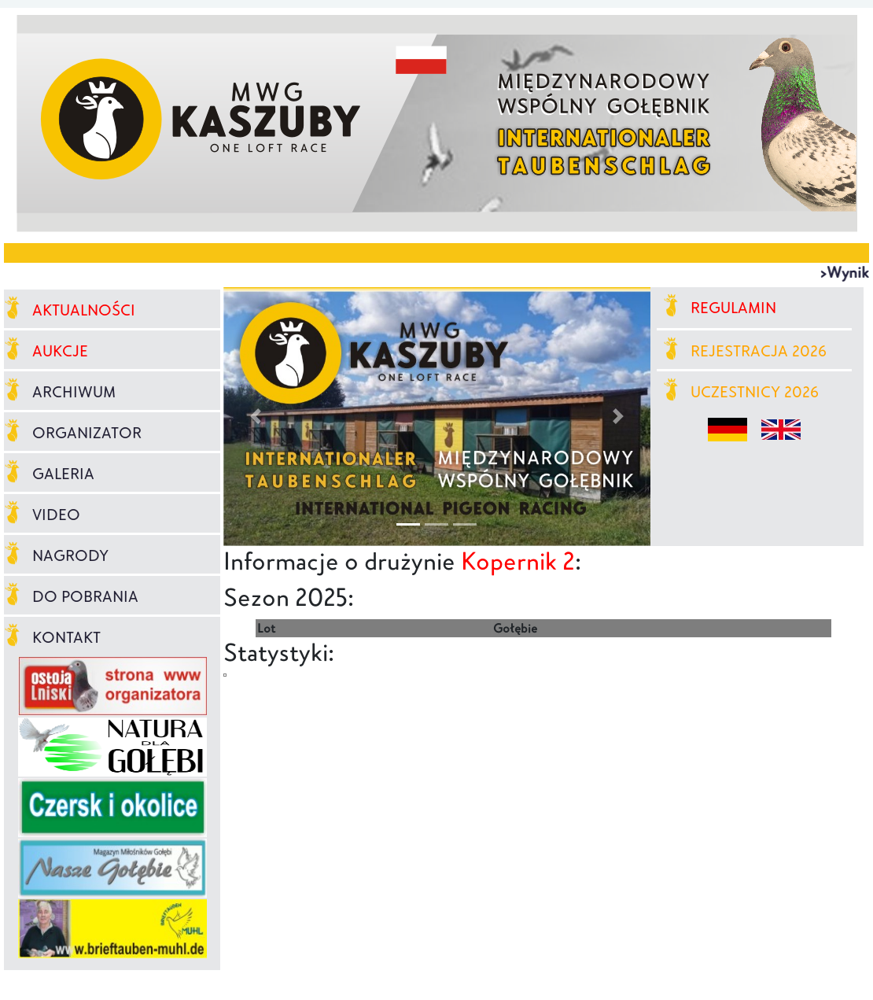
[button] (255, 416)
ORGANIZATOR (73, 432)
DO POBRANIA (71, 596)
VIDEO (42, 514)
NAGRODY (56, 555)
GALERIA (49, 473)
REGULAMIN (720, 307)
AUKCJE (46, 350)
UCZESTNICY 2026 (741, 391)
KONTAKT (52, 637)
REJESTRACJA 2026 (745, 350)
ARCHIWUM (60, 391)
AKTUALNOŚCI (69, 310)
